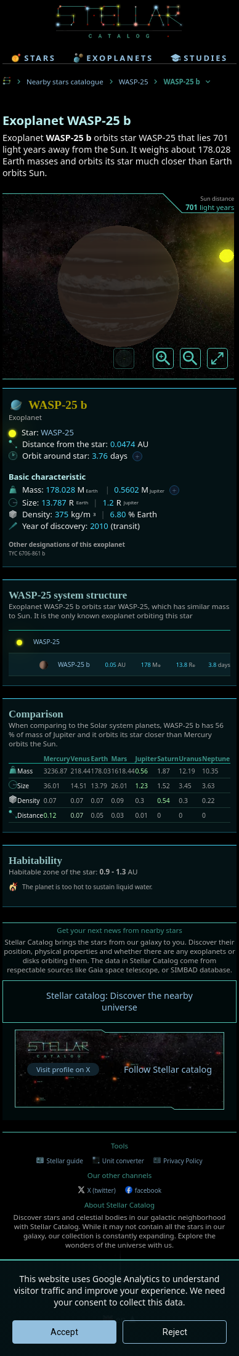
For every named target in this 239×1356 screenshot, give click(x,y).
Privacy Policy (178, 1160)
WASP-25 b (74, 664)
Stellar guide (59, 1160)
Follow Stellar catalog (168, 1069)
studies (199, 57)
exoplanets (113, 57)
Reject (175, 1332)
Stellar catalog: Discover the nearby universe (119, 1001)
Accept (64, 1332)
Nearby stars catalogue (64, 81)
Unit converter (118, 1160)
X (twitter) (97, 1190)
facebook (143, 1190)
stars (33, 57)
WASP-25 (133, 81)
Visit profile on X (63, 1069)
